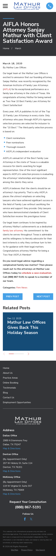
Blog (5, 392)
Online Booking (10, 382)
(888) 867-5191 (28, 507)
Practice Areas (10, 377)
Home (6, 368)
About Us (8, 372)
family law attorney (13, 230)
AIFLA (7, 89)
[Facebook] (24, 519)
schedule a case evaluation (36, 272)
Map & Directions (11, 448)
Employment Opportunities (17, 402)
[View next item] (28, 354)
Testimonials (9, 387)
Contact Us (8, 397)
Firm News (21, 287)
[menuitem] (14, 550)
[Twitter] (31, 519)
